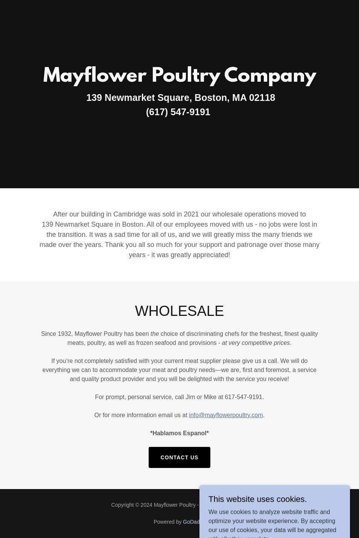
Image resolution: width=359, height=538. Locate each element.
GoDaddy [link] (194, 522)
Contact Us (180, 457)
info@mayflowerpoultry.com (226, 415)
